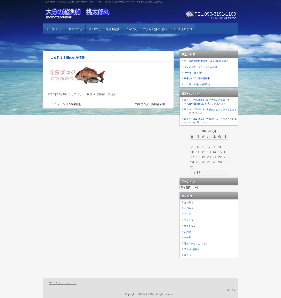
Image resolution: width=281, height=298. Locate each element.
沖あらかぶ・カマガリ (195, 243)
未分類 (187, 237)
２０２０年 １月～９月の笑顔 (200, 66)
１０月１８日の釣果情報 (197, 84)
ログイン (231, 290)
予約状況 (131, 29)
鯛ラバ (91, 94)
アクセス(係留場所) (155, 29)
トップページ (54, 29)
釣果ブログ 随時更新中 (152, 104)
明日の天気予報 (182, 29)
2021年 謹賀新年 (193, 72)
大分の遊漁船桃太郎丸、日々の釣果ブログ (206, 61)
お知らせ (188, 202)
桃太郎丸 (94, 29)
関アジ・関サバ (192, 249)
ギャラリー (190, 220)
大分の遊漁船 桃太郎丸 (90, 14)
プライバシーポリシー (62, 283)
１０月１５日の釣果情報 (64, 104)
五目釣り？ (190, 225)
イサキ (187, 214)
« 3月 (198, 172)
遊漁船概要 (113, 29)
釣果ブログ (76, 29)
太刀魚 (187, 231)
